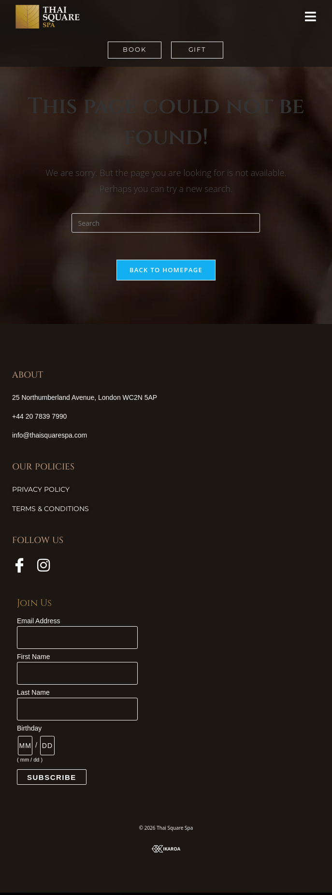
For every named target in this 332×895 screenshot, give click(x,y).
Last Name (33, 695)
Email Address (38, 623)
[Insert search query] (166, 223)
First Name (33, 659)
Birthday (29, 730)
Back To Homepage (166, 271)
